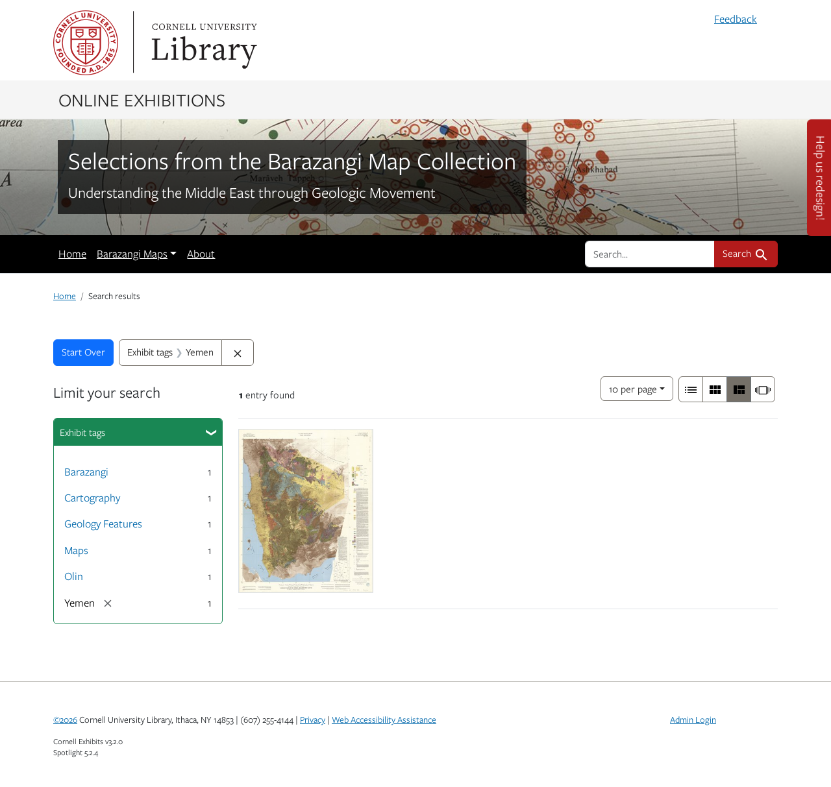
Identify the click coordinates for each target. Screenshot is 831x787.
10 (633, 387)
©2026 (65, 719)
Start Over (83, 351)
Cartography (92, 497)
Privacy (312, 719)
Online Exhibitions (141, 99)
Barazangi (86, 472)
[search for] (650, 254)
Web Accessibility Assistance (384, 719)
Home (72, 254)
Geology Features (103, 523)
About (201, 254)
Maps (76, 550)
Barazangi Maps (132, 254)
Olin (73, 576)
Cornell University (85, 42)
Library (202, 42)
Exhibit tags (82, 432)
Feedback (735, 19)
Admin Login (693, 719)
